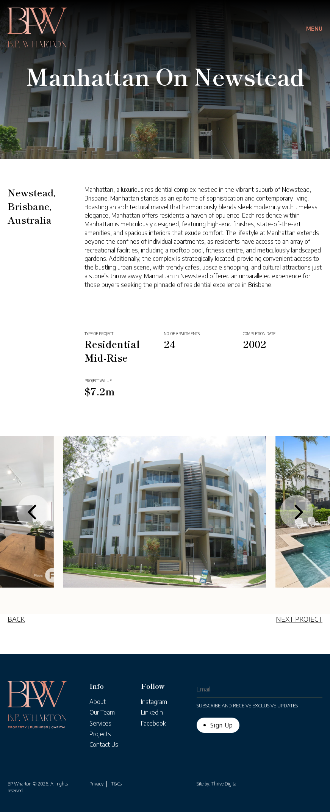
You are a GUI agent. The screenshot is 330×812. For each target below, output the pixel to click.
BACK (16, 618)
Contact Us (103, 744)
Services (100, 723)
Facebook (153, 723)
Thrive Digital (224, 784)
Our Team (102, 712)
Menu (314, 28)
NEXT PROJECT (299, 618)
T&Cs (116, 784)
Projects (100, 734)
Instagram (154, 701)
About (97, 701)
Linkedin (152, 712)
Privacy (96, 784)
